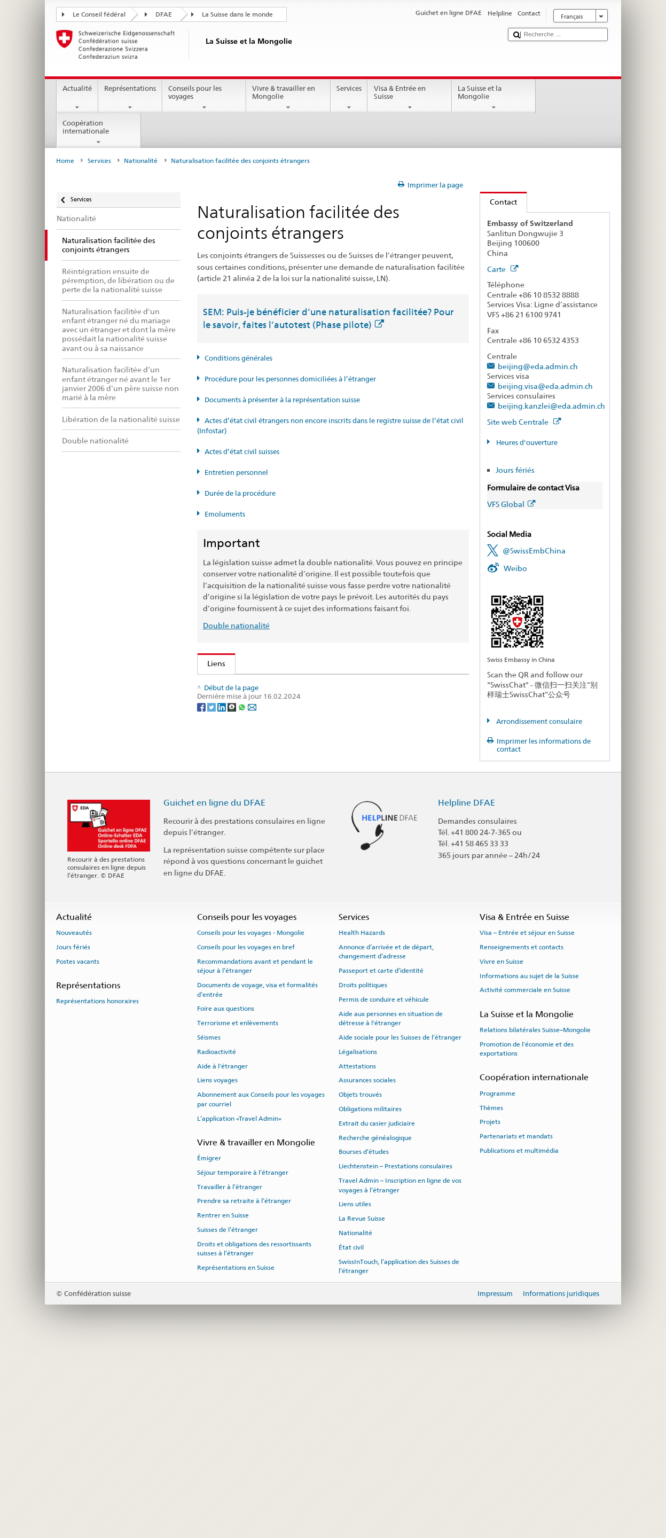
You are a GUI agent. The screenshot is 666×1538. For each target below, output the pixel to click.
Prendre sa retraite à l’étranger (244, 1386)
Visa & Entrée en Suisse (409, 98)
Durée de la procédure (240, 493)
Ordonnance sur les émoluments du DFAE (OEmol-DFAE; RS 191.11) (327, 773)
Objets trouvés (360, 1280)
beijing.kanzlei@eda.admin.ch (551, 405)
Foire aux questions (225, 1194)
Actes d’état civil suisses (242, 452)
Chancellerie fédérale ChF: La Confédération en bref (301, 889)
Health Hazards (362, 1118)
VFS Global (511, 504)
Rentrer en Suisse (223, 1400)
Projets (490, 1307)
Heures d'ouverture (526, 443)
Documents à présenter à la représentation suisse (282, 400)
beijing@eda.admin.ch (538, 366)
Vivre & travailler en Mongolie (288, 98)
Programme (497, 1279)
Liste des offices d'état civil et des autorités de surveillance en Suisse (327, 819)
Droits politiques (363, 1170)
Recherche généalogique (375, 1322)
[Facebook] (202, 941)
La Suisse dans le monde (237, 14)
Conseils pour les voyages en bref (246, 1132)
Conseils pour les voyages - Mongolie (250, 1118)
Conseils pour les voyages (204, 98)
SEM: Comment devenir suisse (262, 685)
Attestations (357, 1251)
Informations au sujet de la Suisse (529, 1161)
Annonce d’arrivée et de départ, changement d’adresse (386, 1137)
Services (349, 98)
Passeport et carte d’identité (381, 1156)
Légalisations (358, 1237)
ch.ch (219, 854)
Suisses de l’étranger (227, 1415)
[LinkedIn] (222, 941)
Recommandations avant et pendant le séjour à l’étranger (255, 1151)
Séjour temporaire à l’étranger (242, 1358)
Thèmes (491, 1293)
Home (65, 161)
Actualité (77, 98)
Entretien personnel (236, 473)
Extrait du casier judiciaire (377, 1309)
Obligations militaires (370, 1294)
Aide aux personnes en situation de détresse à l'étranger (391, 1204)
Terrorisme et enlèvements (237, 1208)
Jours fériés (515, 469)
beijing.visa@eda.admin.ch (545, 386)
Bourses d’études (364, 1337)
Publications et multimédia (519, 1336)
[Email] (252, 941)
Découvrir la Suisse (242, 837)
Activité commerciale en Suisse (525, 1175)
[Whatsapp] (243, 941)
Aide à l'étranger (222, 1251)
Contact (498, 201)
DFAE (163, 14)
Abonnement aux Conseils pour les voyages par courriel (261, 1284)
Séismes (209, 1223)
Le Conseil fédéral (99, 14)
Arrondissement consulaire (538, 721)
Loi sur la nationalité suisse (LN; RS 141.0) (281, 738)
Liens (211, 663)
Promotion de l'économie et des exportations (527, 1234)
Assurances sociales (367, 1265)
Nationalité (141, 161)
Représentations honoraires (97, 1186)
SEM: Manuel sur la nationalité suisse (274, 720)
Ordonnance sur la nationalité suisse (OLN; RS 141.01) (303, 755)
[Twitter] (212, 941)
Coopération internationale (98, 132)
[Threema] (233, 941)
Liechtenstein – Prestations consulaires (395, 1351)
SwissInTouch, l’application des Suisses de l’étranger (399, 1451)
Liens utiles (355, 1389)
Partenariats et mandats (516, 1321)
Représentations (130, 98)
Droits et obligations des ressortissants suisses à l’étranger (254, 1434)
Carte (502, 269)
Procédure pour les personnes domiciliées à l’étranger (290, 379)
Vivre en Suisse (501, 1147)
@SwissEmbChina (534, 550)
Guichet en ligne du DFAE (214, 988)
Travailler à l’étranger (229, 1372)
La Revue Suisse (362, 1404)
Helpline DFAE (466, 988)
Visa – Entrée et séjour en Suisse (527, 1118)
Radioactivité (216, 1237)
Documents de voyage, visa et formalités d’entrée (257, 1175)
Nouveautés (74, 1118)
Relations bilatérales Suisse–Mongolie (535, 1215)
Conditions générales (238, 358)
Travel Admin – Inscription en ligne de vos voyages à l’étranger (400, 1370)
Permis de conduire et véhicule (384, 1185)
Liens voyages (217, 1265)
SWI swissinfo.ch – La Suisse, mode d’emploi (286, 872)
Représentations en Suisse (236, 1453)
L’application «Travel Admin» (239, 1303)
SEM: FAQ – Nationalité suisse (261, 703)
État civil (351, 1432)
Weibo (515, 568)
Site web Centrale (524, 421)
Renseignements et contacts (521, 1132)
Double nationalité (236, 625)
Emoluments (225, 514)
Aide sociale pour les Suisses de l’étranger (400, 1223)
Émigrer (209, 1343)
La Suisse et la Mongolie (494, 98)
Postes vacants (77, 1147)
